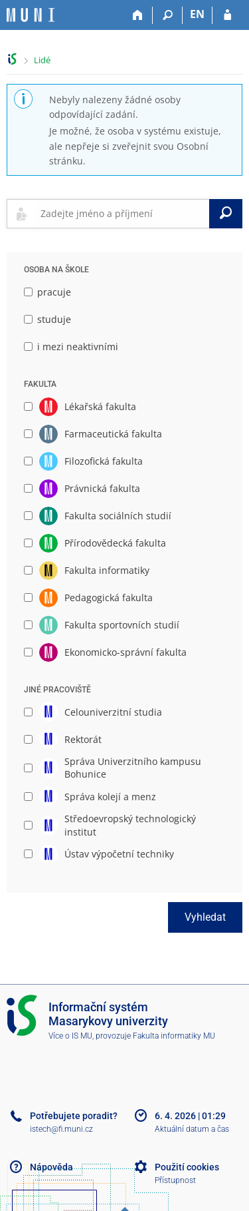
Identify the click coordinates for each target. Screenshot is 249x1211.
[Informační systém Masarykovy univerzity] (30, 15)
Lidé (42, 60)
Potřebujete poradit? (74, 1115)
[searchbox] (122, 213)
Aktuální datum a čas (192, 1129)
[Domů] (138, 15)
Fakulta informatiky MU (174, 1036)
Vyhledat (205, 917)
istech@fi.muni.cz (61, 1129)
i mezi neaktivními (71, 346)
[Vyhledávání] (168, 15)
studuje (47, 319)
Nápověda (51, 1167)
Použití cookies (187, 1167)
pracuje (47, 292)
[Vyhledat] (225, 213)
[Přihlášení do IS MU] (227, 15)
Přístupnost (175, 1180)
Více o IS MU (70, 1036)
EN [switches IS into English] (197, 14)
